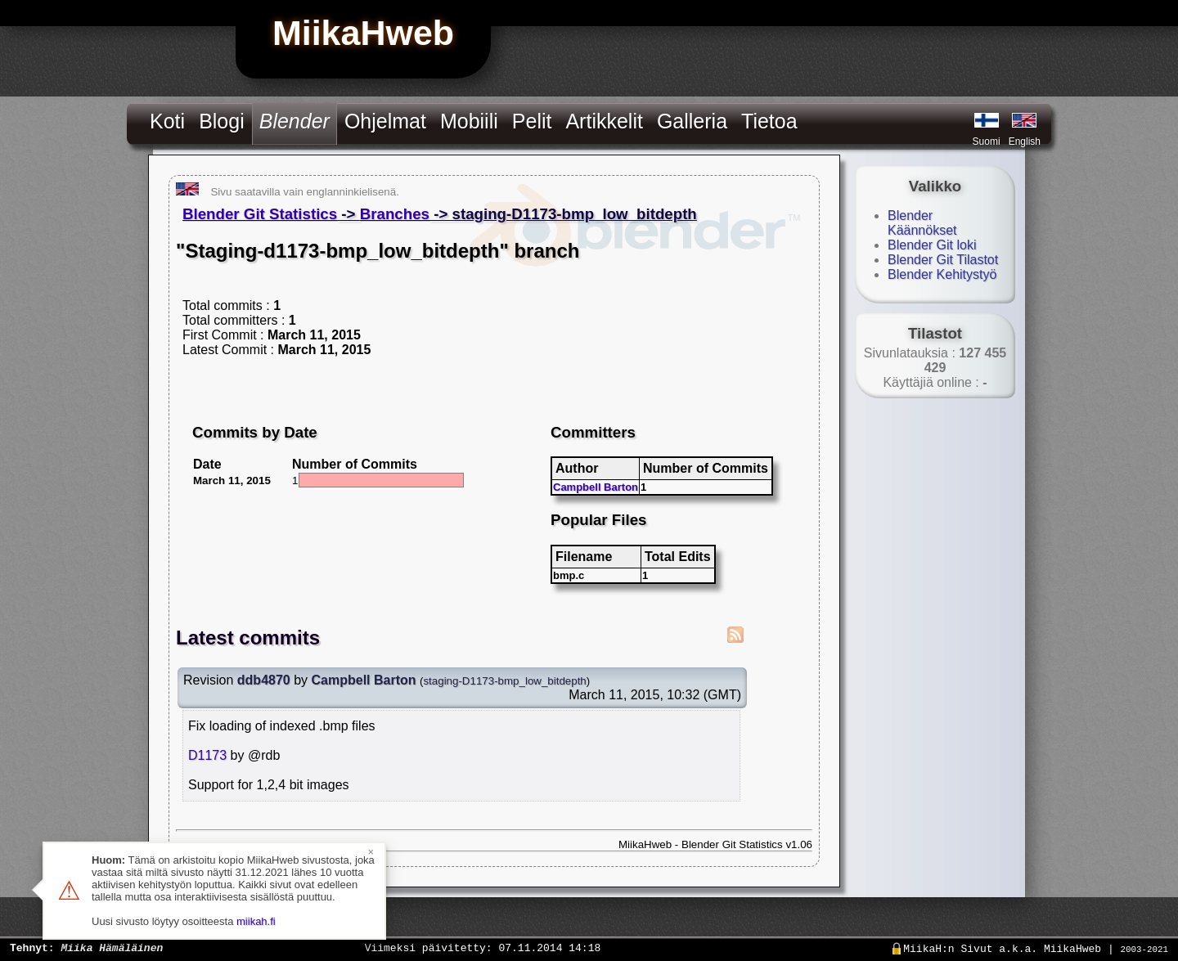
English (1025, 141)
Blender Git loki (932, 245)
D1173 (207, 755)
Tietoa (769, 121)
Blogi (222, 121)
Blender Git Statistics (259, 213)
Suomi (986, 141)
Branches (394, 213)
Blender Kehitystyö (942, 274)
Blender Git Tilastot (943, 260)
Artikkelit (603, 121)
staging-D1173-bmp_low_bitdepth (504, 681)
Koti (167, 121)
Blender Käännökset (922, 223)
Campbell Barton (595, 487)
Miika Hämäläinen (112, 947)
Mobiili (469, 121)
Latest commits (248, 637)
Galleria (692, 121)
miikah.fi (256, 921)
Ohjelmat (385, 121)
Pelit (532, 121)
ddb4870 (263, 680)
